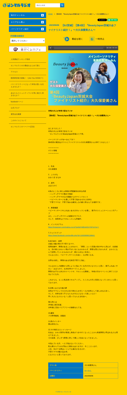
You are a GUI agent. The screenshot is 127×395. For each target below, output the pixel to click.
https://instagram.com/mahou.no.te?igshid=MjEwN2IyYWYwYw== (73, 227)
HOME (50, 14)
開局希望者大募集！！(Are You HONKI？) (27, 78)
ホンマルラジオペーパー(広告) (22, 127)
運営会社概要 (16, 114)
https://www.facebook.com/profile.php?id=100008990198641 (71, 235)
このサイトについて (18, 120)
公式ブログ (15, 108)
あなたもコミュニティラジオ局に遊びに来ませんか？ (27, 94)
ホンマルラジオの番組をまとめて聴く (25, 66)
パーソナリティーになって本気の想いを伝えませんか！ (27, 85)
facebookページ (17, 102)
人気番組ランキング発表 (20, 59)
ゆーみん (87, 371)
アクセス (14, 72)
